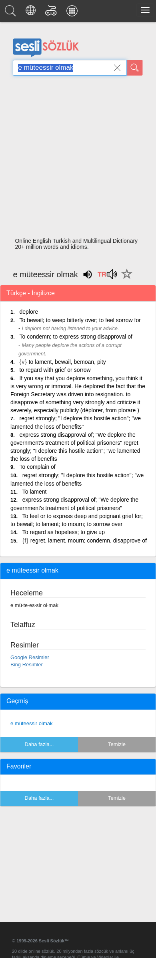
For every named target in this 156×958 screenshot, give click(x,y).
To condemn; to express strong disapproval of (75, 336)
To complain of (37, 467)
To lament (34, 491)
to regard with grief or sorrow (54, 370)
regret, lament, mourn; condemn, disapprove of (88, 540)
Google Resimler (29, 657)
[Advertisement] (75, 159)
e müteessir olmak (31, 723)
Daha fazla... (39, 744)
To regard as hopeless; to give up (63, 532)
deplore (28, 312)
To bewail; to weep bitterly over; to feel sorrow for (79, 320)
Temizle (117, 744)
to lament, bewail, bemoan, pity (67, 362)
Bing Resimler (26, 665)
